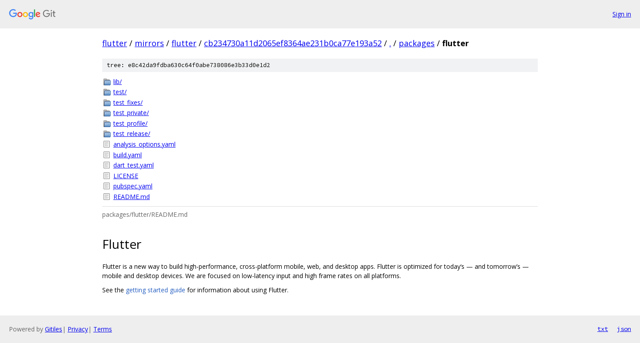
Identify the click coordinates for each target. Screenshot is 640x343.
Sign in (621, 14)
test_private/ (131, 112)
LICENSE (125, 176)
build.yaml (127, 155)
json (624, 329)
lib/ (117, 81)
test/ (120, 92)
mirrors (149, 43)
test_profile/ (130, 123)
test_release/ (131, 133)
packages (417, 43)
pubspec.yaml (132, 186)
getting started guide (155, 290)
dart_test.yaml (133, 165)
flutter (114, 43)
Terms (102, 329)
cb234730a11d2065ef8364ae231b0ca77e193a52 (293, 43)
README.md (131, 196)
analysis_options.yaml (144, 144)
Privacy (78, 329)
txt (602, 329)
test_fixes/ (128, 102)
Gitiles (53, 329)
